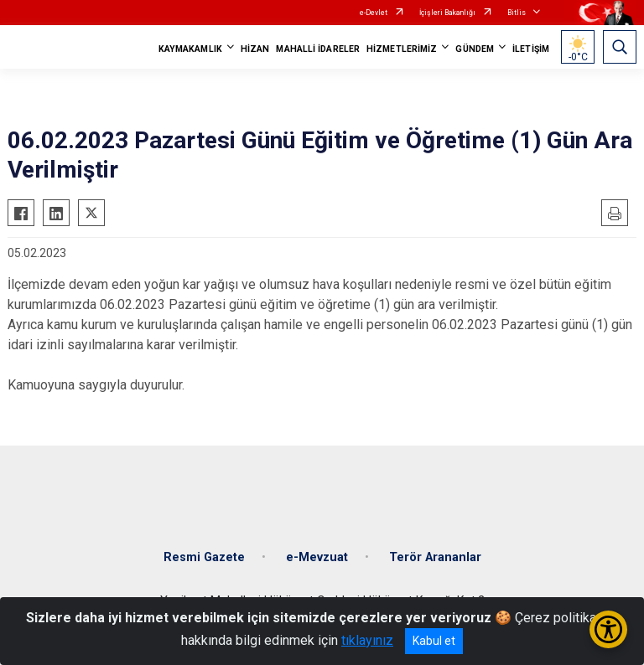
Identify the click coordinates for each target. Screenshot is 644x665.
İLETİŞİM (530, 49)
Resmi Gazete (204, 557)
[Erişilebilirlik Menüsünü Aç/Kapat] (608, 629)
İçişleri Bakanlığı (447, 12)
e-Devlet (373, 12)
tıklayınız (367, 640)
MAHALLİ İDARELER (318, 49)
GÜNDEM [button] (474, 49)
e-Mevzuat (317, 557)
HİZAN (255, 49)
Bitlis (516, 12)
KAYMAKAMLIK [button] (190, 49)
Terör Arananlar (435, 557)
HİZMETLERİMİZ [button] (401, 49)
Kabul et (434, 640)
